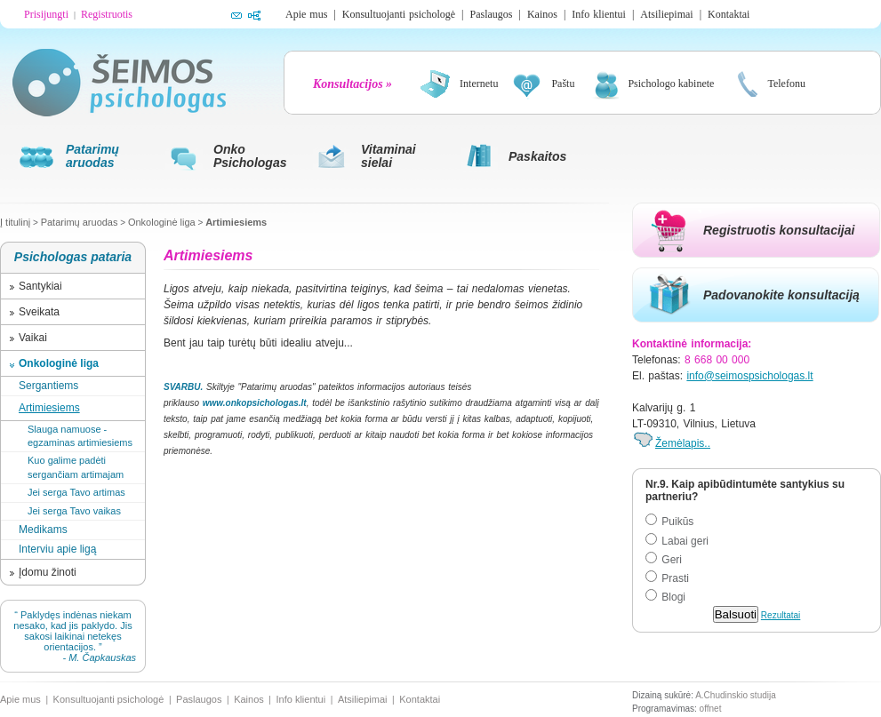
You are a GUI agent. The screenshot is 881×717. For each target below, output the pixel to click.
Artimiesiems (236, 222)
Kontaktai (728, 14)
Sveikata (39, 312)
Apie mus (306, 14)
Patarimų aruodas (79, 222)
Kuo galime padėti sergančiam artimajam (76, 467)
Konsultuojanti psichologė (398, 14)
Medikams (43, 529)
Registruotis (106, 14)
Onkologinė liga (162, 222)
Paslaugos (490, 14)
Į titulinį (15, 222)
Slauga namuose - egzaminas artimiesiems (80, 436)
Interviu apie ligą (57, 549)
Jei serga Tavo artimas (76, 492)
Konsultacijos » (352, 84)
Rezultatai (780, 615)
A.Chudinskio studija (735, 695)
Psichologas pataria (73, 257)
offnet (711, 708)
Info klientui (599, 14)
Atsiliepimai (666, 14)
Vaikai (33, 337)
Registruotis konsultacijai (778, 230)
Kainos (542, 14)
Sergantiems (48, 385)
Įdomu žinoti (47, 572)
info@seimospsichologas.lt (749, 376)
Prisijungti (46, 14)
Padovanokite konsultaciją (781, 295)
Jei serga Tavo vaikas (74, 511)
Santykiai (40, 286)
